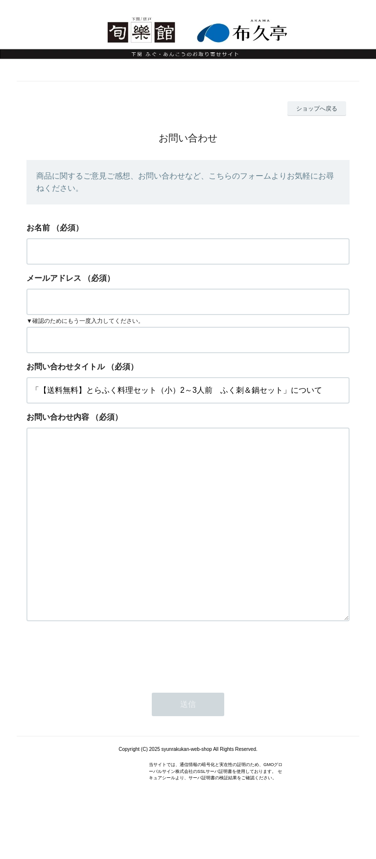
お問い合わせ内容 (57, 417)
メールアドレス (53, 278)
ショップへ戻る (316, 108)
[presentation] (100, 693)
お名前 (38, 228)
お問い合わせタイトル (65, 366)
